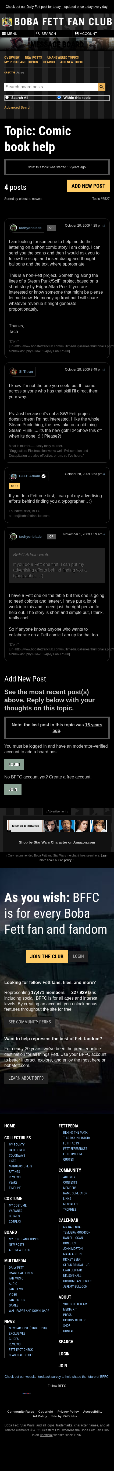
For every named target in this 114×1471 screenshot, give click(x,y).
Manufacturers (20, 1166)
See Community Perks (30, 1022)
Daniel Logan (73, 1238)
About (65, 1297)
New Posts (33, 57)
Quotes (68, 1159)
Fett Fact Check (21, 1350)
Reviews (14, 1177)
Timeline (15, 1188)
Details (14, 1216)
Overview (12, 57)
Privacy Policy (68, 1411)
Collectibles (17, 1137)
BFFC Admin (28, 476)
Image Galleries (21, 1273)
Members (69, 1188)
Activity (69, 1177)
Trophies (69, 1209)
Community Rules (20, 1411)
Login (14, 764)
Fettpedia (69, 1126)
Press (67, 1315)
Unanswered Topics (63, 57)
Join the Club (46, 956)
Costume (13, 1198)
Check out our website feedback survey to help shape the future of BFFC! (57, 1377)
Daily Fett (16, 1268)
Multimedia (15, 1260)
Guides (14, 1339)
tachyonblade (26, 227)
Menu (9, 33)
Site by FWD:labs (64, 1416)
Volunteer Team (75, 1304)
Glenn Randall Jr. (76, 1265)
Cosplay (15, 1222)
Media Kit (70, 1309)
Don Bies (69, 1243)
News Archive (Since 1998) (28, 1328)
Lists (12, 1161)
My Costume (18, 1205)
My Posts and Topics (21, 62)
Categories (17, 1150)
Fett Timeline (73, 1154)
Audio (13, 1284)
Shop (66, 1326)
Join (13, 789)
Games (13, 1305)
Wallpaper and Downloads (29, 1311)
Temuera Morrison (76, 1232)
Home (9, 1126)
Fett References (75, 1149)
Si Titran (21, 371)
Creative (9, 72)
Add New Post (88, 186)
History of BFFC (74, 1320)
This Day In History (76, 1138)
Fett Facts (71, 1143)
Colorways (17, 1155)
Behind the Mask (75, 1132)
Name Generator (75, 1193)
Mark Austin (72, 1254)
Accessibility (92, 1411)
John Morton (73, 1249)
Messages (70, 1204)
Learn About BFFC (26, 1078)
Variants (15, 1211)
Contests (70, 1182)
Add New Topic (71, 62)
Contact (69, 1331)
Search (46, 33)
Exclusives (17, 1333)
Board (10, 1232)
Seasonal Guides (21, 1355)
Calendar (68, 1220)
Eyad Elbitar (72, 1270)
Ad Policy (40, 1416)
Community (70, 1170)
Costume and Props (77, 1281)
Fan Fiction (17, 1300)
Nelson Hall (72, 1276)
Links (67, 1199)
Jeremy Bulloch (75, 1286)
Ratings (14, 1172)
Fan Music (16, 1278)
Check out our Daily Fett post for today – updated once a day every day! (57, 7)
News (9, 1321)
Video (13, 1295)
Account (85, 33)
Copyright (45, 1411)
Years (13, 1182)
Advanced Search (17, 107)
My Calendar (72, 1227)
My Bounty (16, 1145)
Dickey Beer (71, 1259)
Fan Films (16, 1289)
